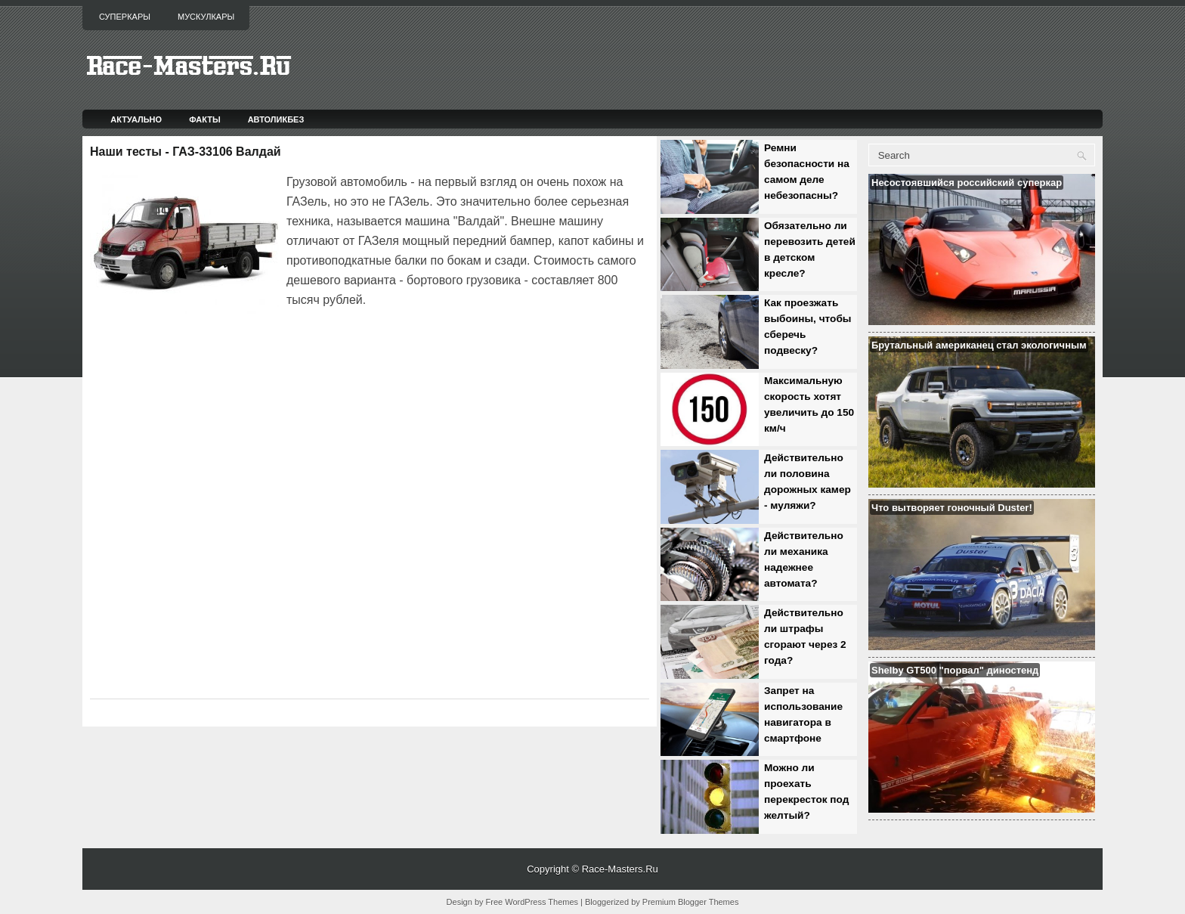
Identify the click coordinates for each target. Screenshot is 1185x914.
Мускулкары (206, 16)
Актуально (136, 119)
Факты (205, 119)
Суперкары (124, 16)
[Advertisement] (267, 352)
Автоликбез (276, 119)
